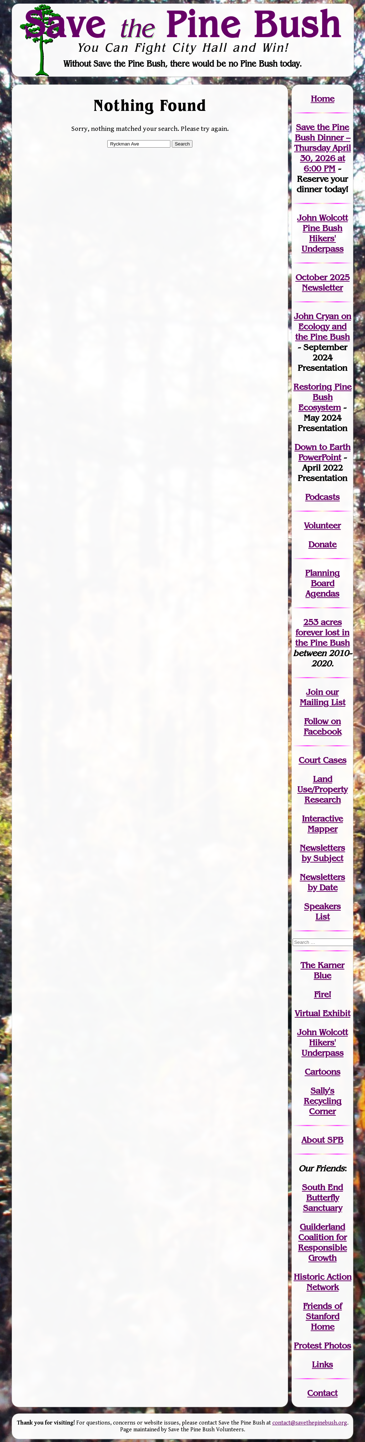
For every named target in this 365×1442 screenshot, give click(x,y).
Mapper (323, 829)
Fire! (322, 994)
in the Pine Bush (322, 637)
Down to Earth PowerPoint (322, 452)
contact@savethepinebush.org (309, 1423)
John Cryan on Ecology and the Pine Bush (322, 326)
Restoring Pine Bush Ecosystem (322, 397)
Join (314, 692)
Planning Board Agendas (322, 583)
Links (322, 1364)
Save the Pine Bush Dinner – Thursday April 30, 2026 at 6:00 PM (322, 148)
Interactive (322, 818)
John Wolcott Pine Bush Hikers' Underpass (322, 233)
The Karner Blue (322, 970)
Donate (322, 544)
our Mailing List (322, 697)
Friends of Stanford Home (322, 1316)
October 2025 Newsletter (322, 282)
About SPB (322, 1140)
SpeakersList (322, 911)
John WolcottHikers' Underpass (322, 1042)
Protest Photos (322, 1345)
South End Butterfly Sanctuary (322, 1197)
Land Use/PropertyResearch (322, 789)
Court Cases (322, 760)
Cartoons (322, 1072)
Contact (322, 1393)
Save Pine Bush (183, 24)
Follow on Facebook (322, 726)
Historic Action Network (322, 1282)
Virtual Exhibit (322, 1013)
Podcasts (322, 497)
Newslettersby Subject (322, 853)
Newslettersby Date (322, 882)
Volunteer (322, 525)
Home (322, 98)
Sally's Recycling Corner (322, 1100)
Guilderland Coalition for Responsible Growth (322, 1242)
